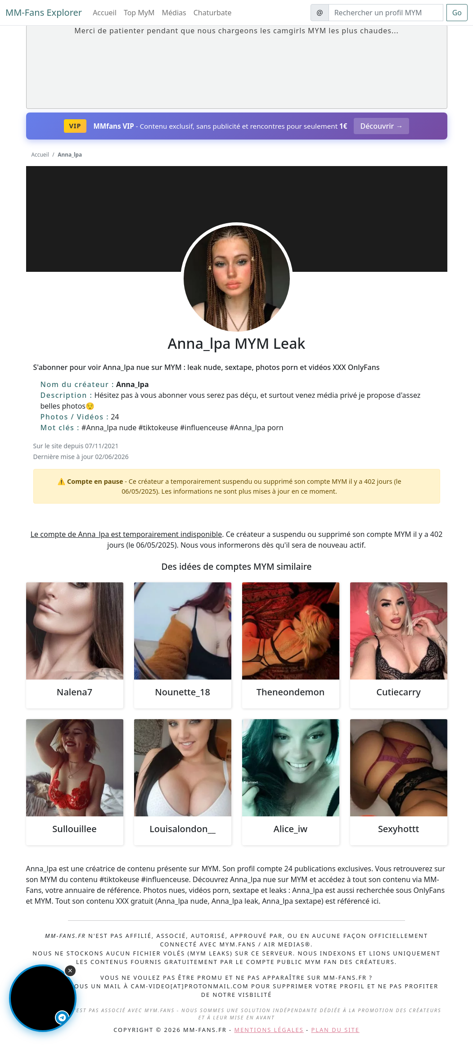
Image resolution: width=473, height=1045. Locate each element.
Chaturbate (213, 13)
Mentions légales (269, 1030)
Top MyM (139, 13)
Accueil (105, 13)
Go (457, 13)
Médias (174, 13)
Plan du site (335, 1030)
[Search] (386, 12)
